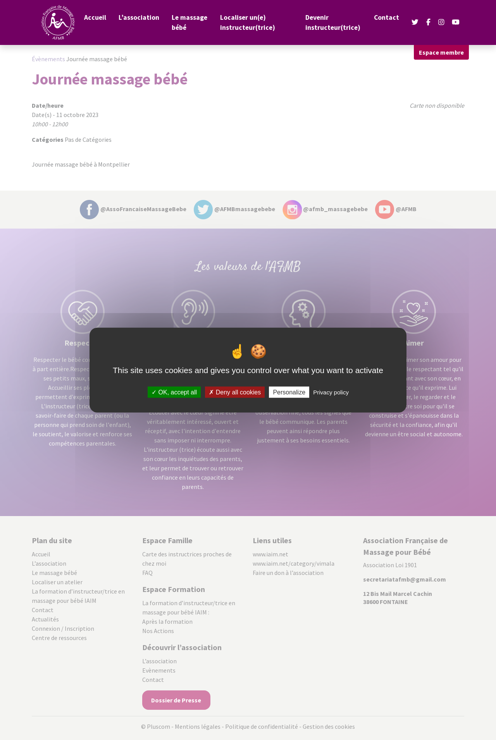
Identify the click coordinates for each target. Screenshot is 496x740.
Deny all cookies (235, 392)
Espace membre (441, 52)
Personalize (289, 392)
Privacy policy (331, 392)
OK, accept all (174, 392)
